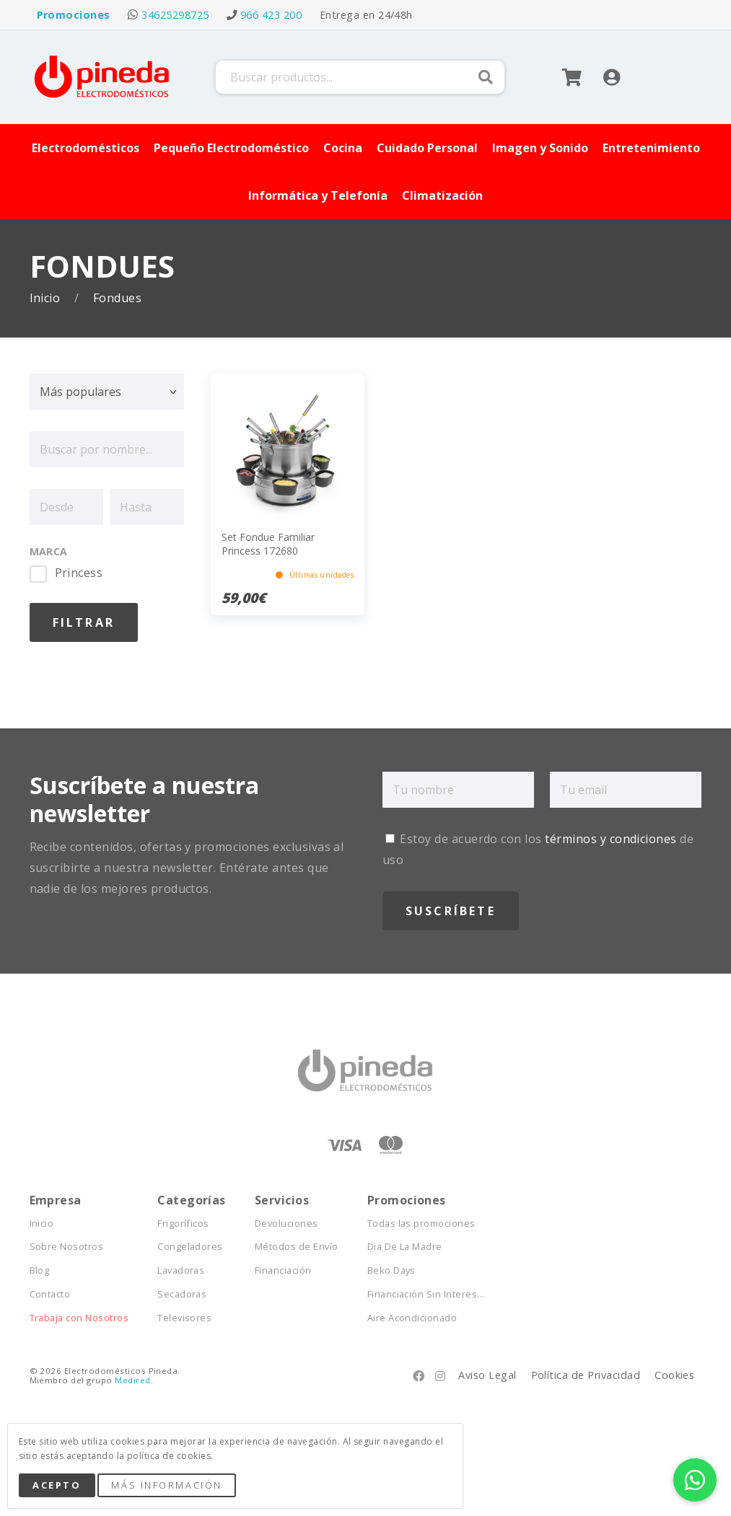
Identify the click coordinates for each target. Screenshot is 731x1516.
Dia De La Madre (404, 1246)
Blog (40, 1270)
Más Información (166, 1484)
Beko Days (391, 1270)
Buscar (485, 77)
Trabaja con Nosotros (79, 1318)
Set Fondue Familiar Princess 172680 (268, 543)
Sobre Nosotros (67, 1246)
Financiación (283, 1270)
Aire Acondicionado (412, 1318)
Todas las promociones (421, 1223)
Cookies (674, 1375)
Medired (132, 1380)
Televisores (184, 1318)
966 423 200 (271, 15)
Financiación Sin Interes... (426, 1294)
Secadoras (181, 1294)
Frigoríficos (183, 1223)
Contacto (50, 1294)
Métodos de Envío (296, 1246)
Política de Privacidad (586, 1375)
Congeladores (190, 1246)
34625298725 (175, 15)
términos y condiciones (611, 839)
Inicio (47, 298)
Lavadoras (180, 1270)
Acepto (56, 1484)
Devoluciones (286, 1223)
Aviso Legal (487, 1375)
